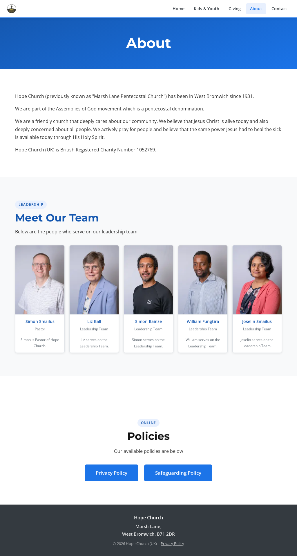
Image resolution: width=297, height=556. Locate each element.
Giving (235, 8)
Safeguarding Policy (178, 474)
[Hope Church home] (11, 9)
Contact (279, 8)
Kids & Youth (206, 8)
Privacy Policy (111, 474)
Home (178, 8)
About (256, 8)
